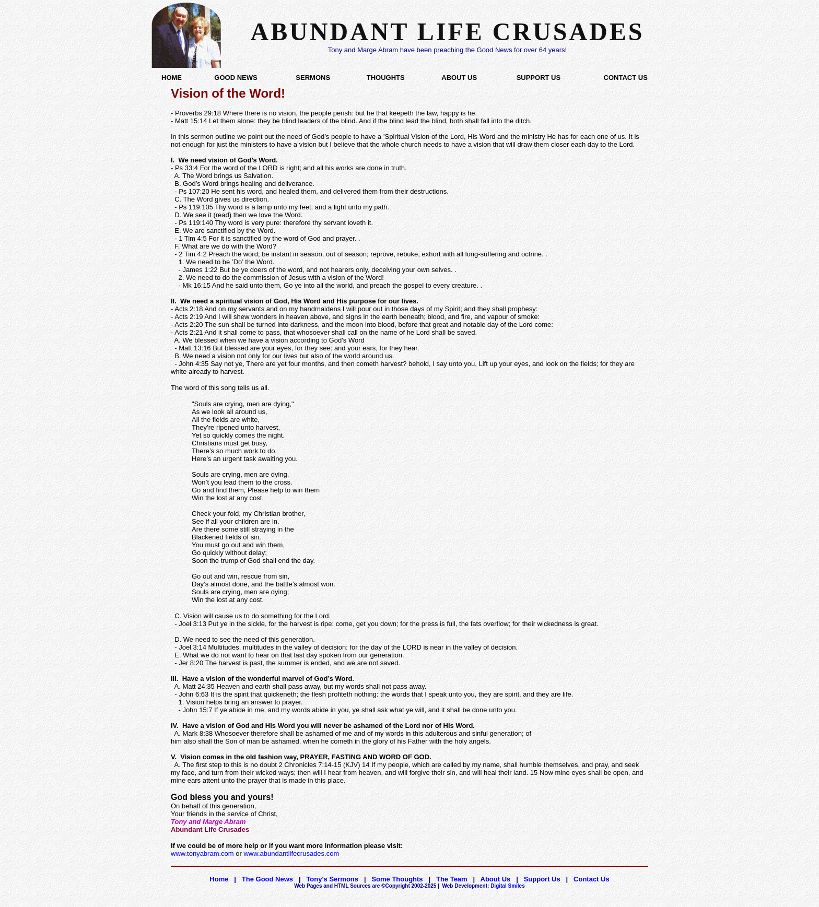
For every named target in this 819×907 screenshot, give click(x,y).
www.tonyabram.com (202, 853)
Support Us (542, 879)
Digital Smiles (483, 886)
